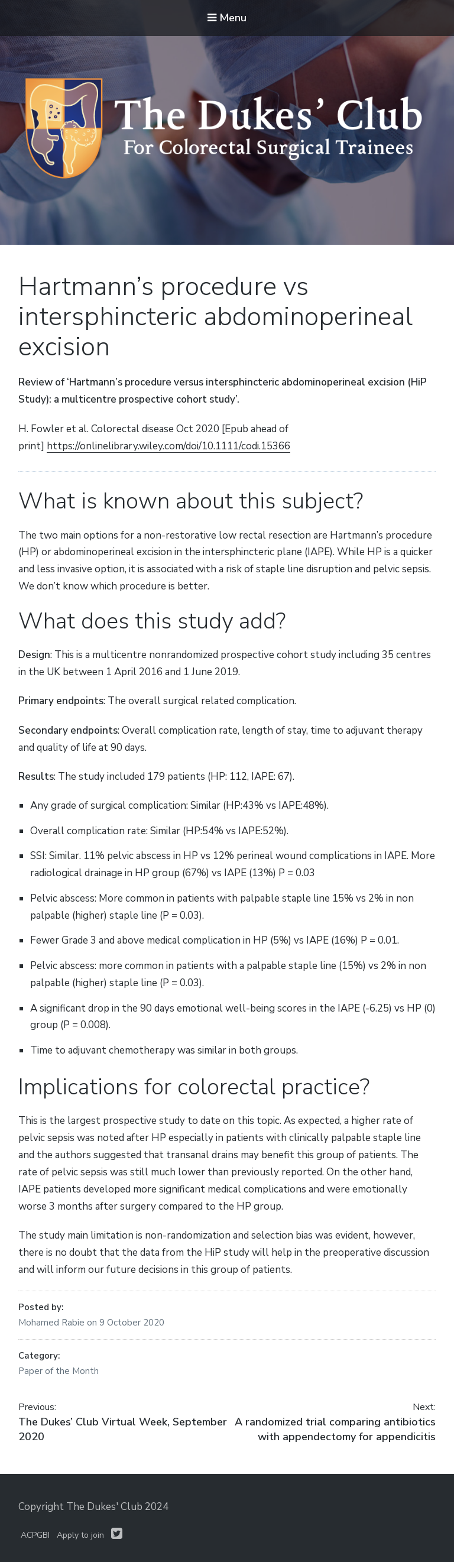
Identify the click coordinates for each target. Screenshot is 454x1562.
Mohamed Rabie (52, 1322)
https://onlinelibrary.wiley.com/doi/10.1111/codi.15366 (168, 446)
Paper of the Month (58, 1371)
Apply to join (80, 1535)
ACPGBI (35, 1535)
